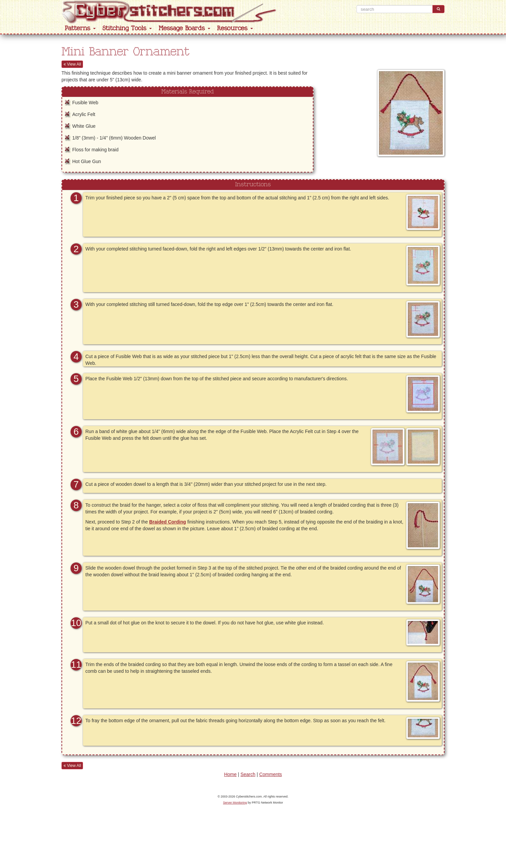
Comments (270, 774)
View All (72, 64)
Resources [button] (235, 28)
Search (248, 774)
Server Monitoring (235, 802)
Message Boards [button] (184, 28)
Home (230, 774)
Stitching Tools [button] (127, 28)
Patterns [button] (80, 28)
